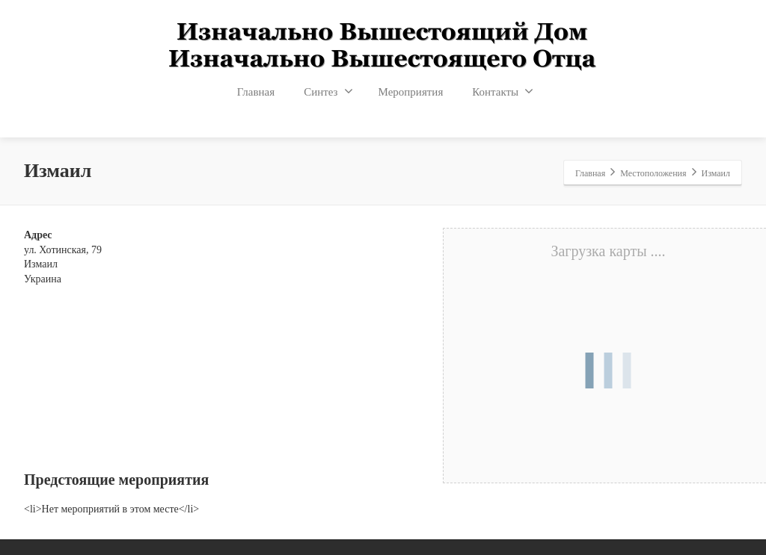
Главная (256, 92)
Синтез (328, 91)
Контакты (502, 91)
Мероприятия (411, 92)
